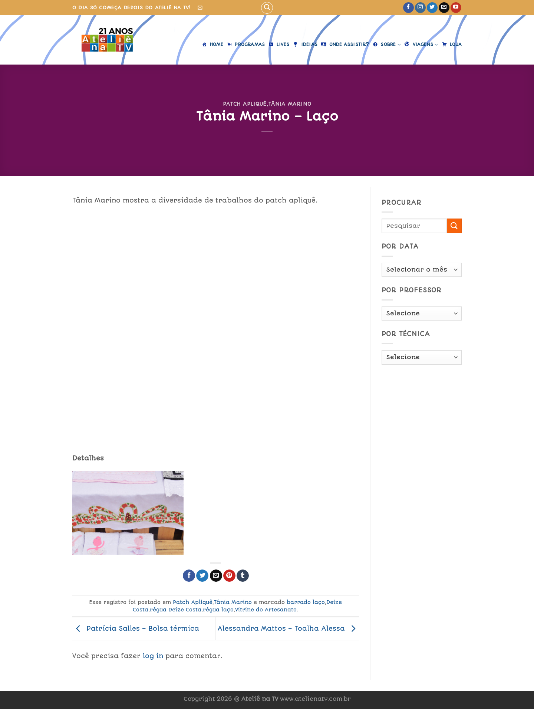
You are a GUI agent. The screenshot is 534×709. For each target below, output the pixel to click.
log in (153, 656)
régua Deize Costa (175, 610)
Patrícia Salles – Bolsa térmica (135, 628)
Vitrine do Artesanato (266, 610)
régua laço (218, 610)
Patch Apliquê (245, 104)
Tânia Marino (290, 104)
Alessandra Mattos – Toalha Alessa (288, 628)
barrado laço (306, 602)
